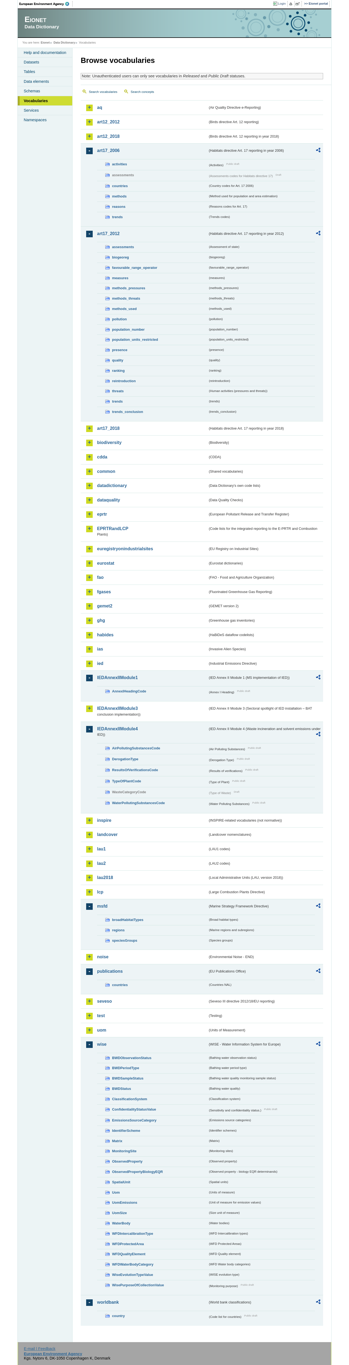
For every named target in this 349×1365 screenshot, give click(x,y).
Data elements (36, 81)
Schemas (32, 91)
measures (120, 278)
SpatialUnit (121, 1182)
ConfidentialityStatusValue (134, 1109)
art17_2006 (108, 150)
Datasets (31, 62)
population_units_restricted (135, 340)
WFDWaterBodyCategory (133, 1264)
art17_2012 (108, 233)
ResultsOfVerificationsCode (135, 770)
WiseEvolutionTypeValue (132, 1275)
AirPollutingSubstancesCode (136, 748)
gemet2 (104, 606)
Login (282, 3)
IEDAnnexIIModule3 (117, 708)
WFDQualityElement (128, 1254)
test (101, 1015)
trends (117, 217)
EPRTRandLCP (112, 528)
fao (100, 577)
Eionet (45, 42)
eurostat (105, 563)
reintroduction (124, 381)
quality (117, 360)
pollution (119, 319)
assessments (123, 247)
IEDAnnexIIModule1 (117, 677)
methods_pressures (128, 288)
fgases (104, 591)
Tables (29, 71)
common (106, 471)
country (118, 1316)
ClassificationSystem (129, 1099)
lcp (100, 892)
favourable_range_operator (134, 268)
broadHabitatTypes (127, 920)
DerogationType (125, 759)
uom (101, 1030)
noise (103, 956)
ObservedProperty (127, 1161)
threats (118, 391)
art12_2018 (108, 136)
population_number (128, 329)
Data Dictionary (64, 42)
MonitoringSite (124, 1151)
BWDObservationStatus (131, 1058)
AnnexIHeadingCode (129, 691)
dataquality (108, 500)
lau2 (101, 863)
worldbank (108, 1302)
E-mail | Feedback (39, 1348)
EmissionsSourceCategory (134, 1120)
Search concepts (142, 91)
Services (31, 110)
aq (99, 107)
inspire (104, 820)
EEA (46, 4)
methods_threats (126, 298)
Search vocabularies (103, 91)
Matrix (117, 1141)
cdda (102, 457)
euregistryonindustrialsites (125, 548)
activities (119, 164)
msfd (102, 906)
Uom (116, 1192)
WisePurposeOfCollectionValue (138, 1285)
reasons (118, 207)
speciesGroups (124, 940)
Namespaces (35, 120)
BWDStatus (121, 1089)
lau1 (101, 849)
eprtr (102, 514)
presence (119, 350)
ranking (118, 371)
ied (100, 663)
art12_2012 (108, 122)
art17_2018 (108, 428)
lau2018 (105, 877)
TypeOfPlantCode (126, 781)
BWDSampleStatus (127, 1078)
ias (100, 649)
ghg (101, 620)
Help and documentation (45, 52)
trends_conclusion (127, 412)
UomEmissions (124, 1202)
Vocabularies (36, 101)
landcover (107, 834)
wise (102, 1044)
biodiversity (109, 442)
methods (119, 196)
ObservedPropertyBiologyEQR (137, 1172)
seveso (104, 1001)
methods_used (124, 309)
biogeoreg (120, 257)
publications (110, 971)
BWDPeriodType (125, 1068)
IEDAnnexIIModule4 (117, 728)
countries (120, 186)
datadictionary (112, 485)
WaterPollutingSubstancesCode (138, 803)
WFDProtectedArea (128, 1244)
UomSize (119, 1213)
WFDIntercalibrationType (132, 1234)
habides (105, 635)
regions (118, 930)
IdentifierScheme (126, 1131)
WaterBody (121, 1223)
